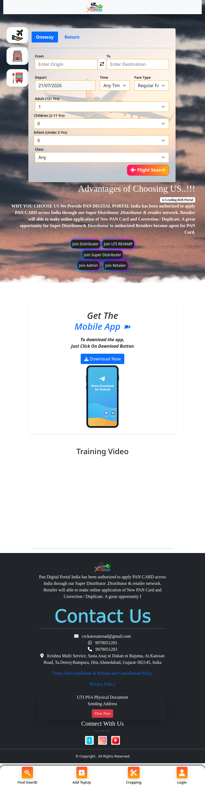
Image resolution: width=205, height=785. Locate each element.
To (108, 56)
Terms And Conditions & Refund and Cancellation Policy (102, 673)
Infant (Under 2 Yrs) (50, 132)
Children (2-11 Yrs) (49, 115)
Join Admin (88, 265)
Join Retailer (115, 265)
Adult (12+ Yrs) (47, 98)
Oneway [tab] (45, 37)
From (39, 56)
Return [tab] (72, 37)
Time (104, 77)
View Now (102, 713)
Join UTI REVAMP (118, 243)
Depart (41, 77)
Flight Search (148, 170)
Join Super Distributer (102, 254)
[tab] (17, 35)
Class (39, 149)
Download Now (102, 359)
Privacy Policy (102, 684)
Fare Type (142, 77)
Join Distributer (85, 243)
